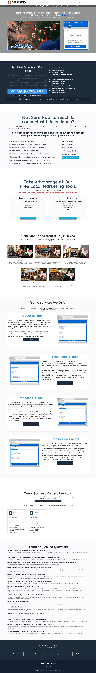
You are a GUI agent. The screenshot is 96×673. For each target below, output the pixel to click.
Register (86, 2)
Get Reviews (65, 463)
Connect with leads (73, 38)
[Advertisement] (48, 57)
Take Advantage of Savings (68, 218)
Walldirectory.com (44, 670)
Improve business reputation (76, 42)
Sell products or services (75, 40)
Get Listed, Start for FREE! (70, 157)
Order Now (48, 666)
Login (81, 2)
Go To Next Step (76, 46)
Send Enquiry (13, 523)
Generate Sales (31, 424)
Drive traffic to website (74, 35)
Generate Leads (65, 383)
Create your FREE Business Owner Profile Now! (48, 501)
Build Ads (31, 339)
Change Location (22, 6)
